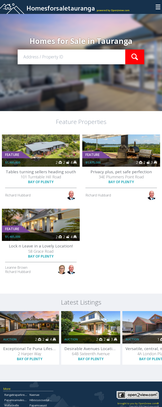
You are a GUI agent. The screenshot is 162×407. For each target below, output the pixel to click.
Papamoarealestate (16, 400)
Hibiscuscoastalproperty (45, 400)
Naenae (34, 395)
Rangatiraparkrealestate (19, 395)
